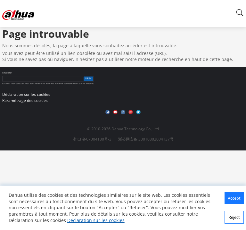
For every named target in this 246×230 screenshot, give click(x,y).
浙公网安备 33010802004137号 (146, 139)
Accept (234, 198)
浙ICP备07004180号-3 (92, 139)
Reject (234, 217)
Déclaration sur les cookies (96, 220)
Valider (88, 78)
